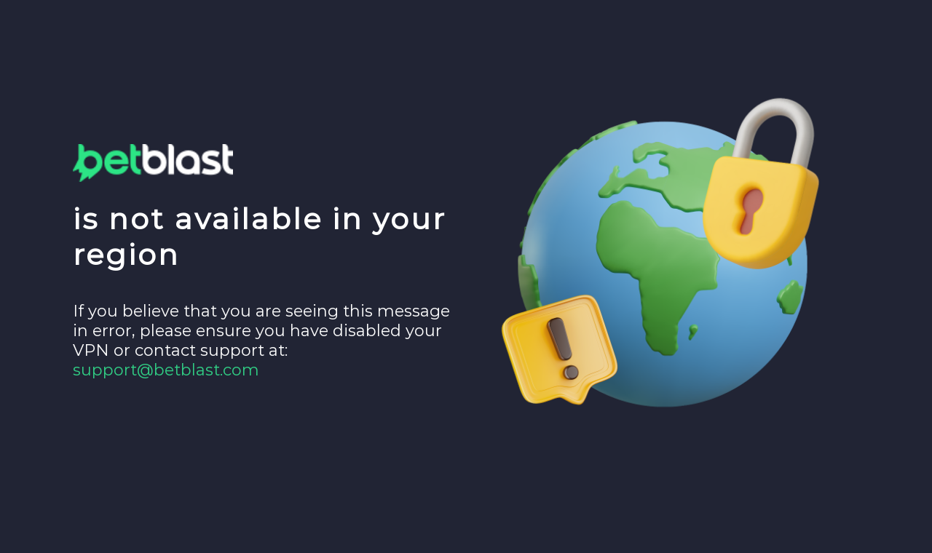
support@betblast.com (166, 370)
